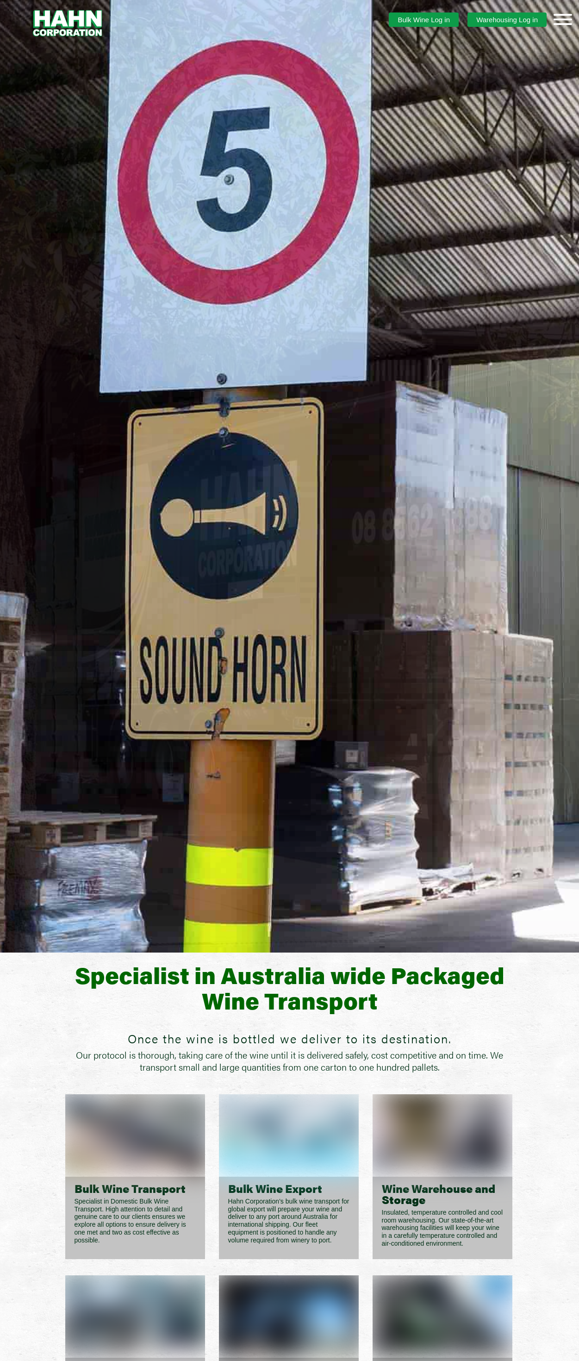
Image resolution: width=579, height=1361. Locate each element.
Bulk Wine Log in (424, 20)
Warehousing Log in (507, 20)
